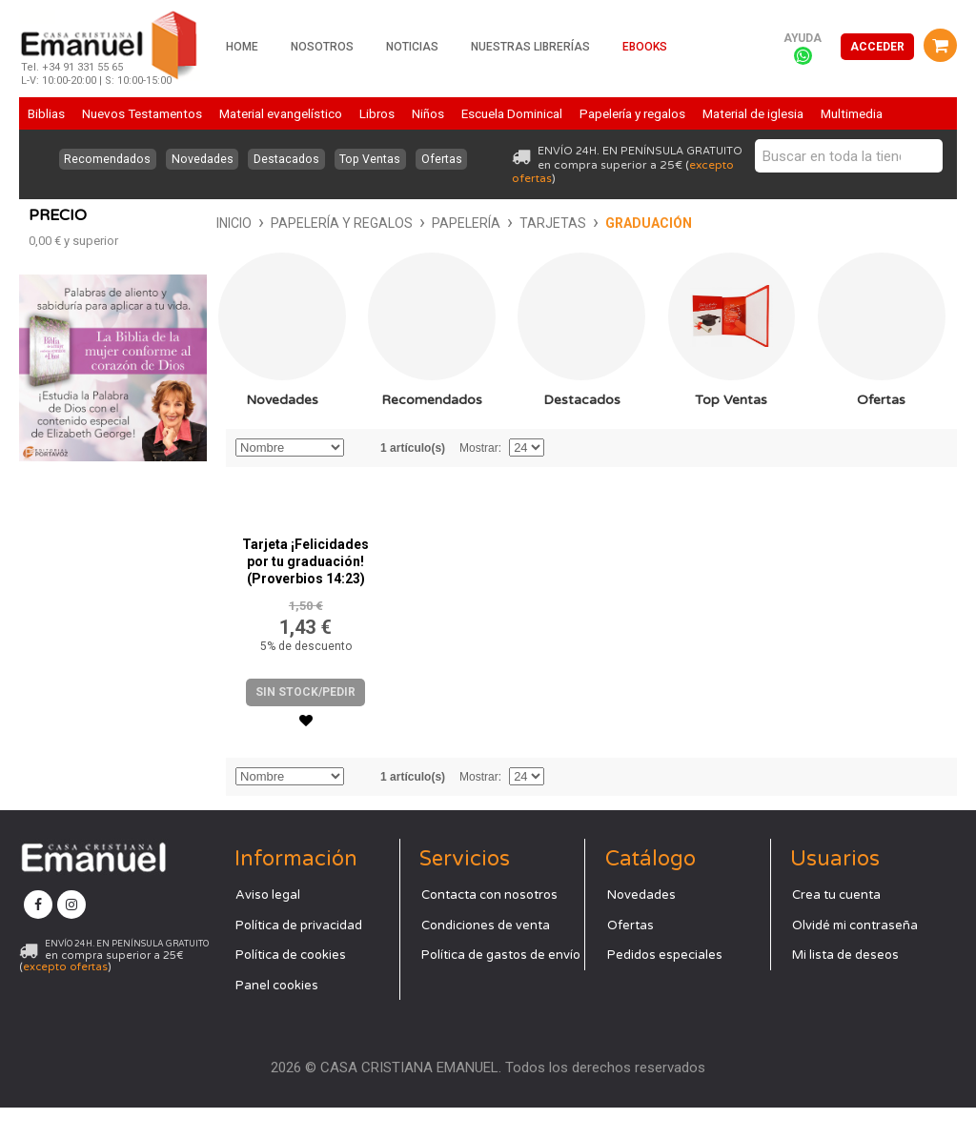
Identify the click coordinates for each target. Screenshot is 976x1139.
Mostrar (478, 479)
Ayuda (802, 38)
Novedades (199, 159)
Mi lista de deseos (845, 987)
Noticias (412, 46)
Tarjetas (365, 223)
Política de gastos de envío (500, 987)
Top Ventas (372, 159)
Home (242, 46)
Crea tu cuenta (836, 927)
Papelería (278, 223)
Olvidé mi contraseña (855, 957)
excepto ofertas (65, 999)
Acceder (877, 46)
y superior (73, 502)
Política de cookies (290, 987)
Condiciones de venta (485, 957)
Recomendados (101, 159)
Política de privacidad (298, 957)
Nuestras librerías (530, 46)
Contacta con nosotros (489, 927)
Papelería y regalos (154, 223)
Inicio (46, 223)
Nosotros (322, 46)
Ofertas (447, 159)
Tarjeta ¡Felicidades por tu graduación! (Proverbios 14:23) (305, 594)
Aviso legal (267, 927)
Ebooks (644, 46)
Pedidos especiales (664, 987)
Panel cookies (276, 1017)
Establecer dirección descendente (361, 479)
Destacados (286, 159)
